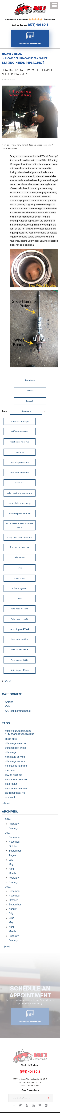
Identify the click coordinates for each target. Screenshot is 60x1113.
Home (6, 54)
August (13, 855)
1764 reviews (49, 19)
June (11, 918)
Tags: (6, 723)
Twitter (30, 390)
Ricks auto (26, 411)
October (13, 846)
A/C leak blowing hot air (18, 711)
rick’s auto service (19, 431)
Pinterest (39, 1107)
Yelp (27, 1107)
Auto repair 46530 (19, 619)
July (11, 859)
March (12, 873)
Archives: (10, 811)
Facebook (30, 380)
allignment (20, 557)
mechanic (19, 452)
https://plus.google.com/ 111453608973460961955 (19, 733)
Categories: (12, 694)
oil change (10, 752)
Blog (18, 54)
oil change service (15, 761)
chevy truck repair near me (19, 537)
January (13, 828)
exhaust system (19, 588)
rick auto (19, 482)
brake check (19, 578)
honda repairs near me (20, 513)
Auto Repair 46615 (19, 649)
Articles (9, 702)
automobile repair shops (19, 503)
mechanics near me (19, 441)
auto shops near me (19, 462)
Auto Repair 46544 (19, 629)
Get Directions (48, 1098)
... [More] (6, 803)
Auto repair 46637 (19, 660)
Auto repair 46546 (19, 639)
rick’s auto (10, 797)
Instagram (46, 1107)
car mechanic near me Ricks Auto (19, 525)
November (14, 841)
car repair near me (15, 792)
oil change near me (15, 743)
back (8, 681)
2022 (8, 886)
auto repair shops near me (19, 493)
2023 (8, 832)
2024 (8, 819)
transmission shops (20, 421)
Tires (19, 567)
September (15, 850)
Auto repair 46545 (19, 608)
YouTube (33, 1107)
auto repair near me (19, 472)
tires (19, 598)
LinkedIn (30, 400)
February (14, 823)
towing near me (13, 775)
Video (8, 706)
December (14, 837)
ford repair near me (19, 547)
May (11, 864)
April (11, 868)
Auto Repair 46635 (20, 670)
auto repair (11, 783)
